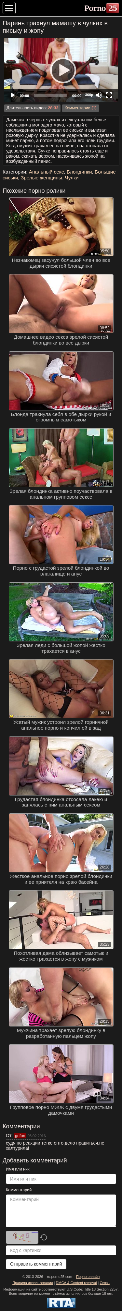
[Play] (61, 70)
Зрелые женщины (41, 177)
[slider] (50, 95)
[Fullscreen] (109, 95)
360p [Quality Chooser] (89, 95)
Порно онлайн (88, 1277)
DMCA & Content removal (76, 1283)
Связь (104, 1283)
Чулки (71, 177)
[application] (61, 70)
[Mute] (99, 95)
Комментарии (77, 108)
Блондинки (79, 172)
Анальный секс (46, 172)
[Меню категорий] (9, 8)
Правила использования (32, 1283)
